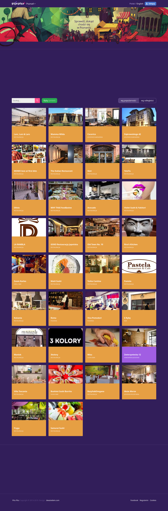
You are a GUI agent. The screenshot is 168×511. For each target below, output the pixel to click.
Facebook (134, 500)
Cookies (153, 500)
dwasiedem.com (52, 500)
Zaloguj (152, 3)
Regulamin (144, 500)
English (140, 3)
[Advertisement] (84, 73)
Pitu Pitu (15, 500)
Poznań (30, 3)
